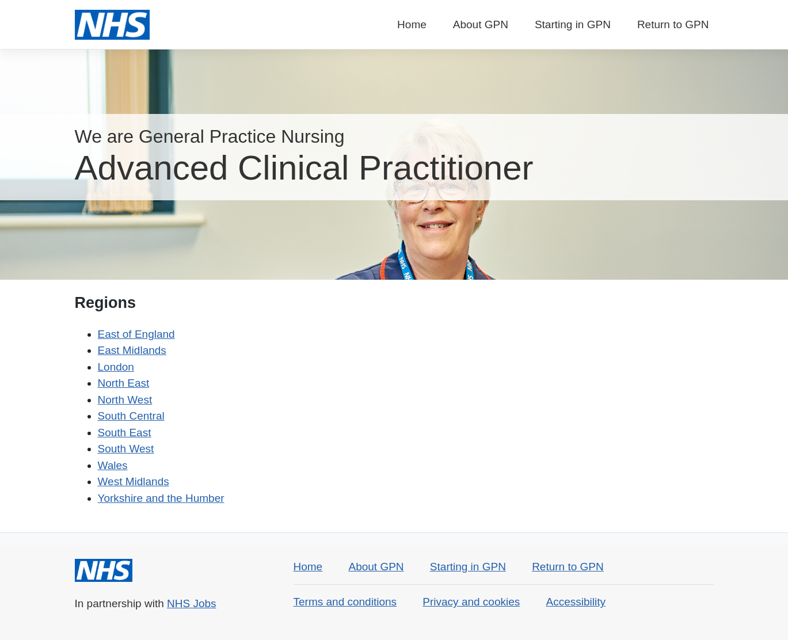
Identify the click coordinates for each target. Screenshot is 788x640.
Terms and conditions (345, 602)
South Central (131, 416)
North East (124, 383)
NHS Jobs (191, 603)
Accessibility (576, 602)
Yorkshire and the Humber (161, 498)
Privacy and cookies (471, 602)
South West (126, 449)
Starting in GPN (573, 24)
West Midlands (133, 481)
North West (125, 400)
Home (412, 24)
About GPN (480, 24)
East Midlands (132, 350)
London (116, 367)
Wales (113, 465)
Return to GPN (673, 24)
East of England (136, 334)
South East (124, 432)
